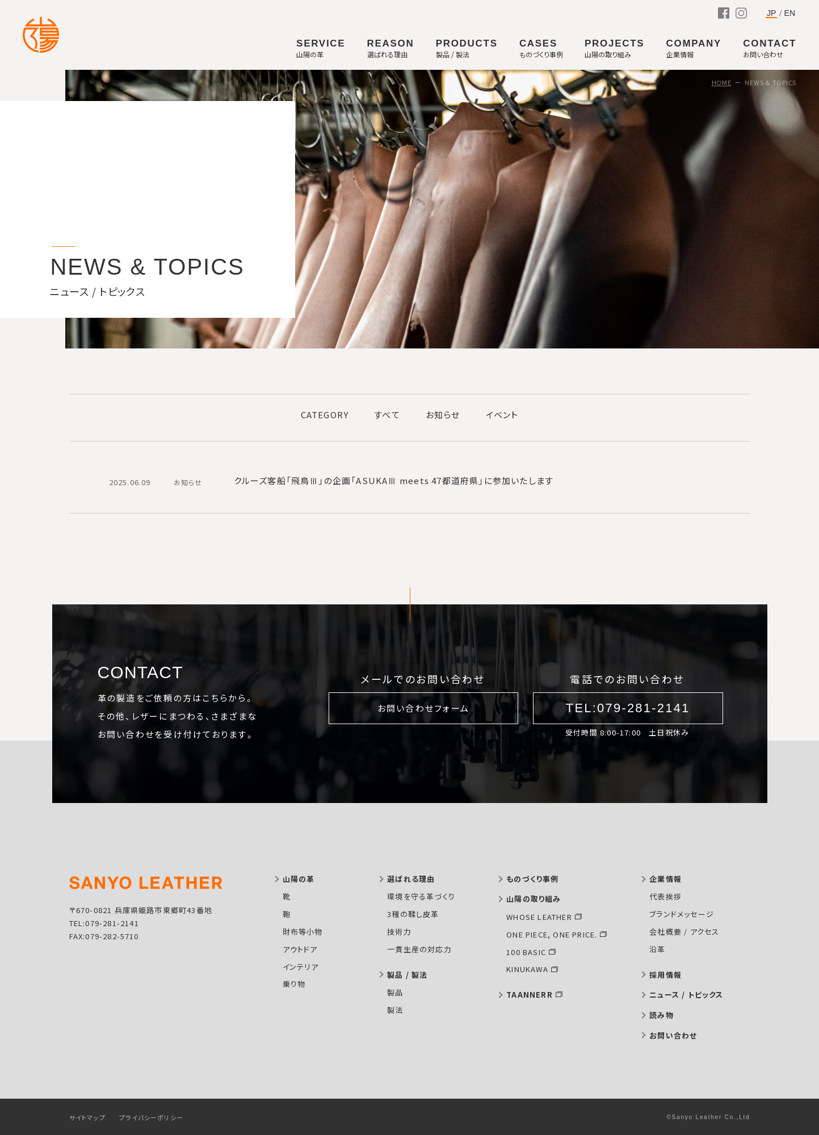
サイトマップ (87, 1117)
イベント (502, 415)
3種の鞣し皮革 (413, 914)
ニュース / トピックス (686, 994)
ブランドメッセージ (681, 914)
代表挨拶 (665, 896)
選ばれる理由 (411, 878)
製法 (395, 1009)
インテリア (301, 966)
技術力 (399, 931)
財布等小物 (303, 931)
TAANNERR (529, 994)
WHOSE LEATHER (539, 916)
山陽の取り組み (533, 898)
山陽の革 (299, 878)
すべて (387, 415)
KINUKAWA (527, 969)
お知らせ (443, 415)
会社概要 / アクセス (684, 931)
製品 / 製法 (407, 974)
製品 (395, 992)
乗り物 (294, 983)
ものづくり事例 (532, 878)
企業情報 (665, 878)
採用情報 (665, 974)
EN (789, 13)
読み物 (661, 1015)
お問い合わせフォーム (423, 708)
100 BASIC (526, 952)
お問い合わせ (673, 1035)
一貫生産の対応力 (419, 949)
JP (771, 13)
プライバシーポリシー (151, 1117)
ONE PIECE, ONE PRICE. (551, 934)
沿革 (657, 949)
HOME (722, 82)
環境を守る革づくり (421, 896)
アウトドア (300, 949)
